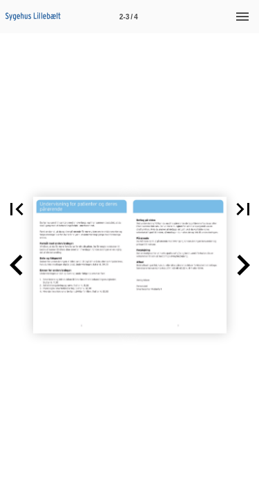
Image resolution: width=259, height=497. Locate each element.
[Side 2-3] (128, 16)
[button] (16, 265)
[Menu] (242, 16)
